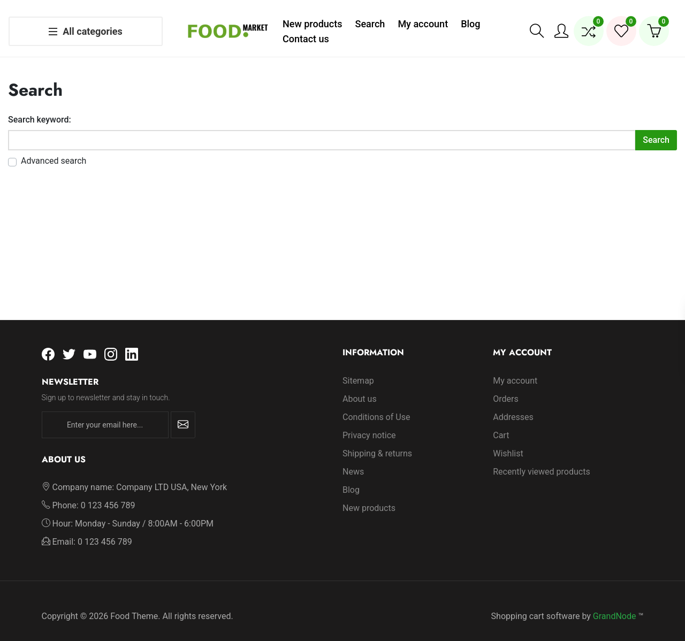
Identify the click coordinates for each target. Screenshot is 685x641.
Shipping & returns (377, 443)
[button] (536, 26)
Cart (501, 424)
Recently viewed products (541, 461)
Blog (351, 479)
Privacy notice (369, 424)
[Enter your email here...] (105, 414)
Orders (505, 388)
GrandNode (614, 605)
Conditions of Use (376, 406)
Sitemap (358, 370)
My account (515, 370)
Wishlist (508, 443)
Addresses (513, 406)
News (353, 461)
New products (368, 497)
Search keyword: (39, 109)
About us (359, 388)
